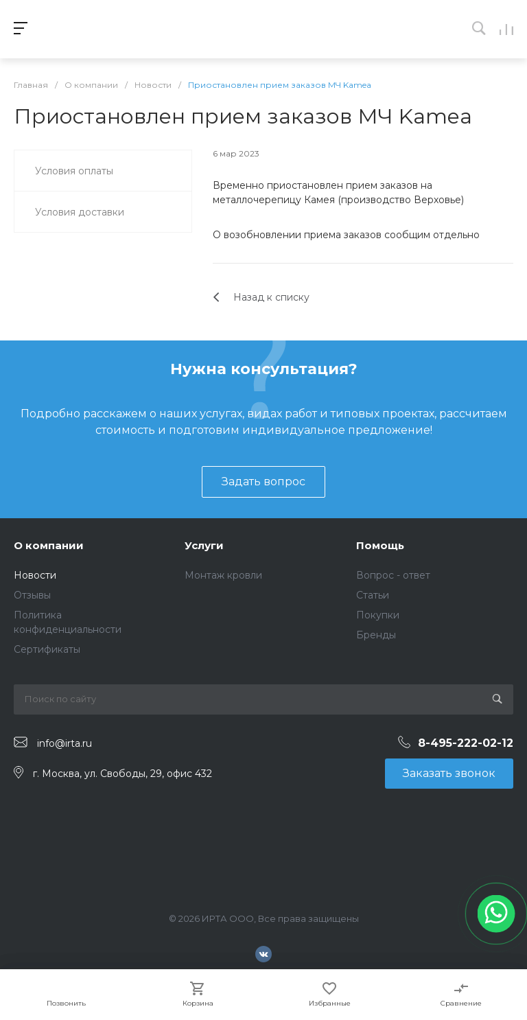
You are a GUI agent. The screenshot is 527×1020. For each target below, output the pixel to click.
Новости (35, 575)
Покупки (377, 615)
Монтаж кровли (223, 575)
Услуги (204, 545)
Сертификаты (47, 649)
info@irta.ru (64, 743)
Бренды (376, 635)
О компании (49, 545)
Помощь (380, 545)
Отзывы (32, 595)
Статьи (372, 595)
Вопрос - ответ (393, 575)
